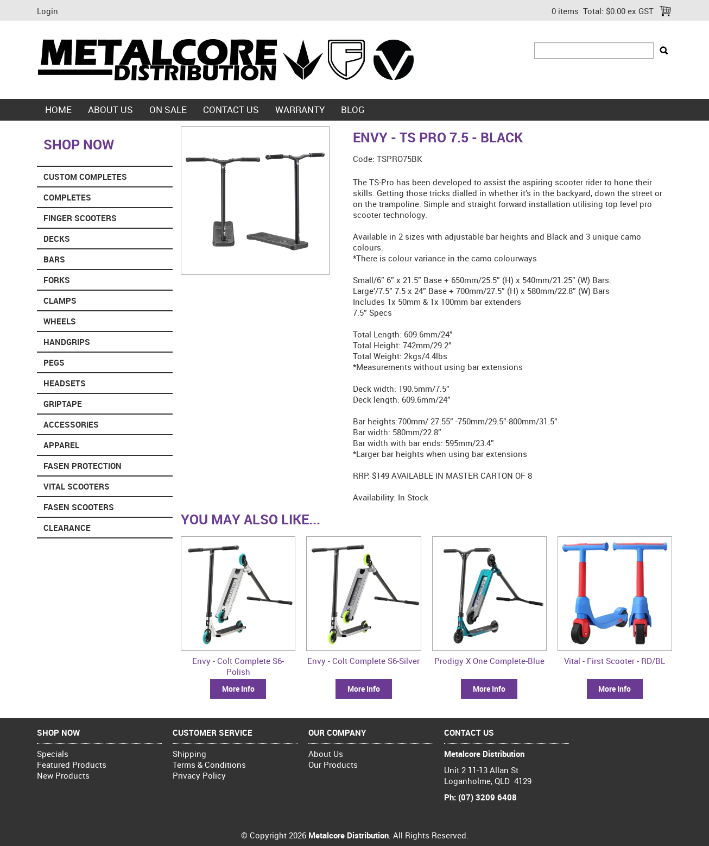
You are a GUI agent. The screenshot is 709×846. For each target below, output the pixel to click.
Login (47, 10)
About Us (110, 110)
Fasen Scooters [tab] (78, 507)
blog (353, 110)
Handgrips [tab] (66, 341)
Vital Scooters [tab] (76, 486)
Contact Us (231, 110)
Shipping (189, 753)
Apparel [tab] (61, 445)
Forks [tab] (56, 279)
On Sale (168, 110)
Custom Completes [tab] (85, 176)
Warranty (300, 110)
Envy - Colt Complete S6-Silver (363, 660)
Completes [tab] (67, 197)
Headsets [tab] (64, 383)
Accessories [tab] (71, 424)
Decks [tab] (56, 238)
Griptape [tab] (62, 403)
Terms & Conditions (209, 764)
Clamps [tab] (60, 300)
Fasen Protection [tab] (82, 465)
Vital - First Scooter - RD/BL (614, 660)
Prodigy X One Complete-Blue (489, 660)
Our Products (333, 764)
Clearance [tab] (67, 527)
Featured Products (71, 764)
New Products (63, 775)
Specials (52, 753)
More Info (238, 689)
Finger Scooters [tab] (80, 217)
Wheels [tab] (59, 321)
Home (58, 110)
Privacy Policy (199, 775)
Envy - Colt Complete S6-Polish (238, 666)
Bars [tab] (54, 259)
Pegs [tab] (54, 362)
